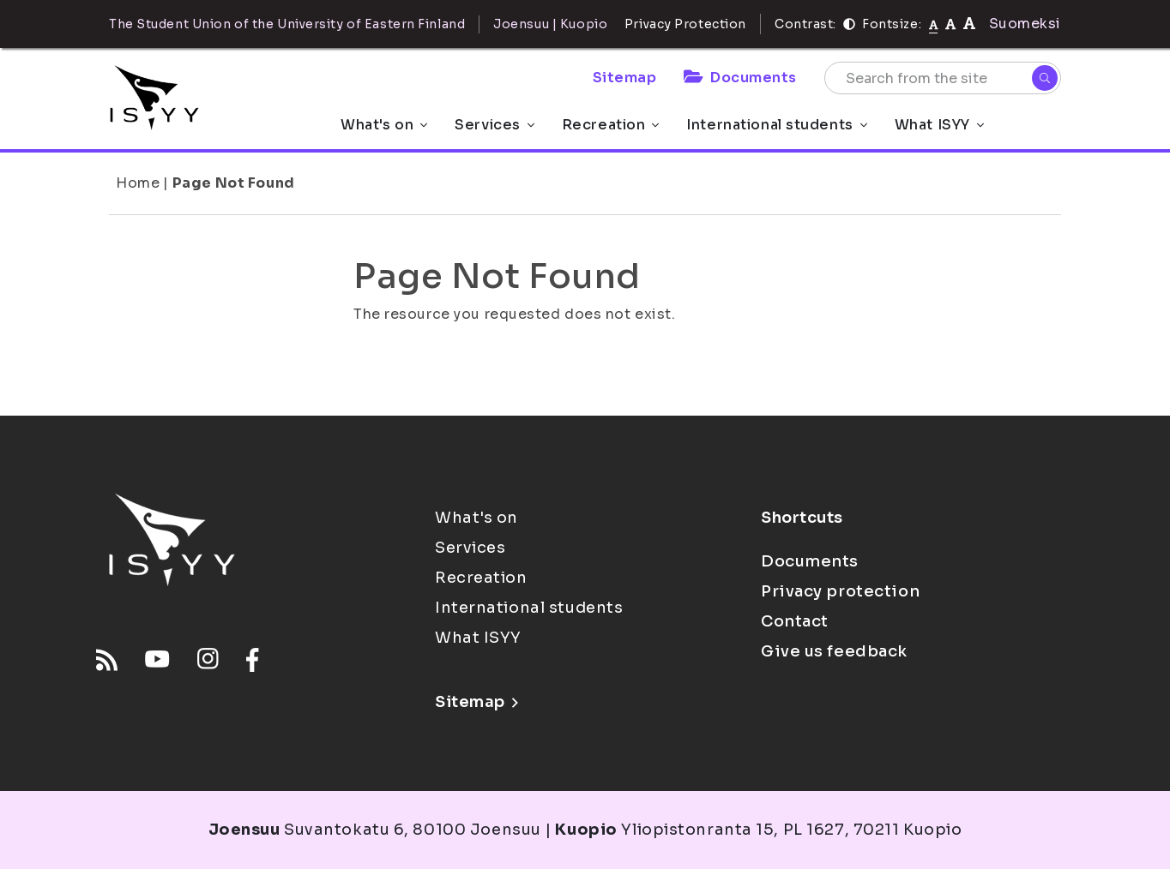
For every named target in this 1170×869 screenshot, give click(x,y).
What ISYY (939, 125)
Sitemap (625, 78)
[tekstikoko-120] (969, 24)
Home (138, 183)
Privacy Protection (685, 24)
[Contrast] (849, 24)
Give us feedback (834, 651)
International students (776, 125)
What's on (384, 125)
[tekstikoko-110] (950, 24)
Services (494, 125)
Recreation (611, 125)
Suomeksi (1025, 24)
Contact (795, 621)
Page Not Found (233, 183)
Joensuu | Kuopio (550, 24)
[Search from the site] (942, 78)
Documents (740, 78)
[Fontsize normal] (933, 24)
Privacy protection (840, 591)
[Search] (1045, 78)
